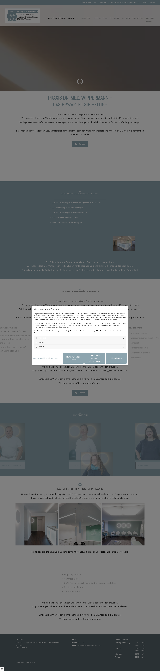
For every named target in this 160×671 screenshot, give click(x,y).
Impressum (54, 358)
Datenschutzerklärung (41, 358)
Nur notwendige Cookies (73, 358)
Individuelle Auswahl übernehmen (94, 358)
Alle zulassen (116, 358)
